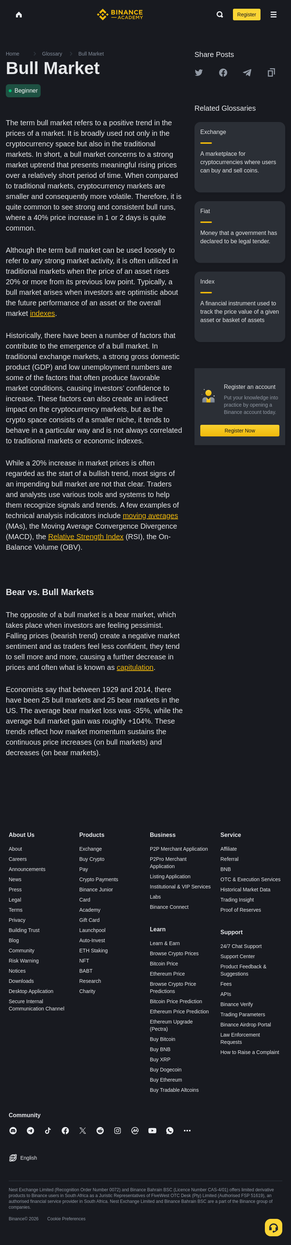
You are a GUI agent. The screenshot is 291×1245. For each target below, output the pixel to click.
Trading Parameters (243, 1014)
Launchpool (92, 930)
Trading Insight (237, 900)
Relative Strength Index (86, 537)
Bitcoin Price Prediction (176, 1001)
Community (21, 950)
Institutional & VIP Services (180, 887)
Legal (15, 900)
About (15, 849)
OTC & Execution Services (251, 879)
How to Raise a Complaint (250, 1052)
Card (84, 900)
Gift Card (89, 920)
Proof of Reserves (241, 910)
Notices (17, 971)
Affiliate (229, 849)
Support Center (238, 956)
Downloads (21, 981)
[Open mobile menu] (273, 14)
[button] (273, 14)
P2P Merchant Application (179, 849)
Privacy (17, 920)
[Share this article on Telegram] (247, 72)
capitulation (135, 667)
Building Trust (24, 930)
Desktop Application (31, 991)
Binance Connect (169, 907)
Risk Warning (24, 961)
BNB (226, 869)
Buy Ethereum (166, 1080)
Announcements (27, 869)
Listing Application (170, 876)
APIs (226, 994)
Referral (230, 859)
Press (15, 889)
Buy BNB (160, 1049)
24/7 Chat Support (241, 946)
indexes (42, 313)
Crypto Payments (98, 879)
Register (246, 14)
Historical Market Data (246, 889)
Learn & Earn (165, 943)
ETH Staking (93, 950)
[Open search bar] (217, 14)
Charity (87, 991)
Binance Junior (96, 889)
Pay (83, 869)
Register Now (240, 431)
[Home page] (120, 14)
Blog (14, 940)
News (15, 879)
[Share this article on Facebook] (223, 72)
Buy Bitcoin (162, 1039)
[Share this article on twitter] (198, 72)
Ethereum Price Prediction (179, 1011)
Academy (90, 910)
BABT (86, 971)
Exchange (90, 849)
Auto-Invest (92, 940)
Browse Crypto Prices (174, 953)
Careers (18, 859)
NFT (84, 961)
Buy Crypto (91, 859)
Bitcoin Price (164, 964)
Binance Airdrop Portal (246, 1025)
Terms (15, 910)
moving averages (150, 516)
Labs (155, 897)
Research (90, 981)
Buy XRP (160, 1059)
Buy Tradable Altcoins (174, 1090)
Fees (226, 984)
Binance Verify (237, 1004)
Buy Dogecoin (165, 1070)
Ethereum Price (167, 974)
